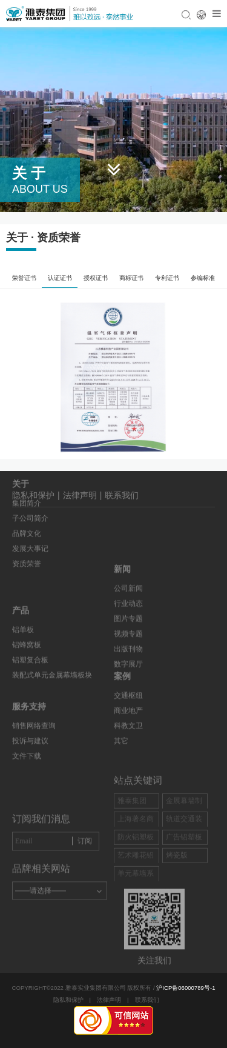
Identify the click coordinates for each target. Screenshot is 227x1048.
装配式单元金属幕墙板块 (52, 653)
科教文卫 (128, 747)
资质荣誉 (26, 537)
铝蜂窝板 (26, 622)
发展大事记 (30, 522)
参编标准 (203, 278)
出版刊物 (128, 679)
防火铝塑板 (135, 867)
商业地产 (128, 732)
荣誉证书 (24, 278)
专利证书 (167, 278)
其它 (121, 762)
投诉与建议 (30, 723)
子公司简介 (30, 492)
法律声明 (109, 999)
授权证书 (96, 278)
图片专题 (128, 648)
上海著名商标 (135, 856)
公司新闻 (128, 618)
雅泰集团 (131, 831)
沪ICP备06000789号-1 (185, 987)
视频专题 (128, 663)
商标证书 (131, 278)
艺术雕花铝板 (135, 892)
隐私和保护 (68, 999)
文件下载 (26, 738)
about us (40, 189)
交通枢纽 (128, 717)
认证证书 (60, 278)
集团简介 (26, 477)
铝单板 (23, 607)
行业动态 (128, 633)
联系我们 (122, 499)
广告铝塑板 (184, 867)
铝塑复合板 (30, 637)
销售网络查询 (34, 708)
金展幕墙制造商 (184, 838)
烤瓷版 (177, 885)
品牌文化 (26, 507)
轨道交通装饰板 (184, 856)
